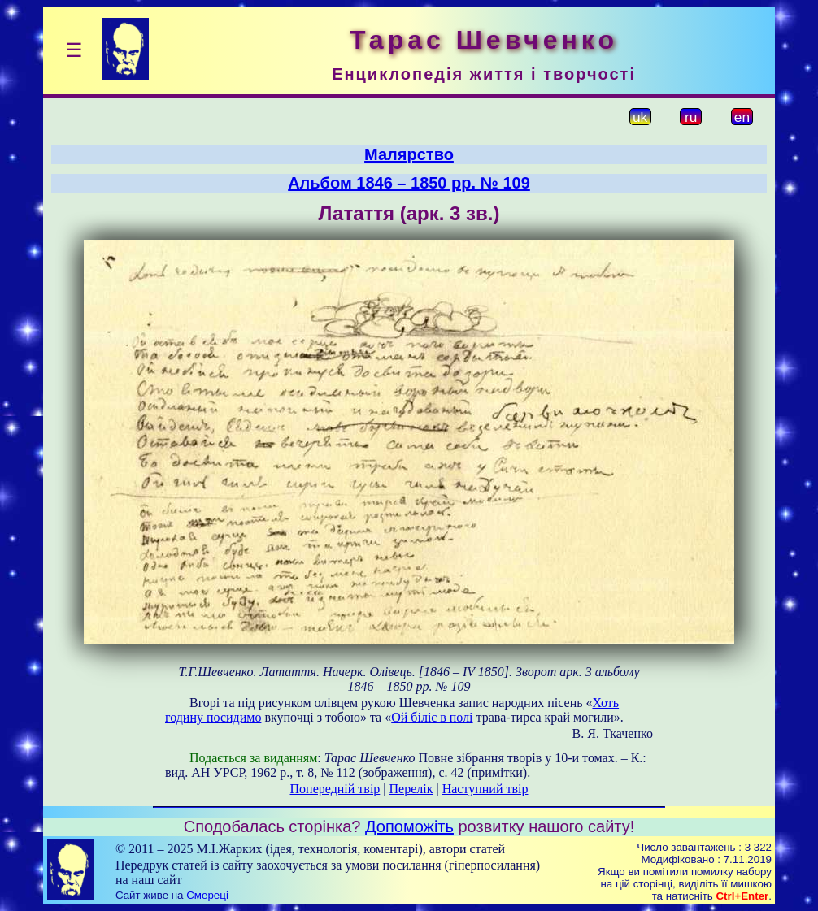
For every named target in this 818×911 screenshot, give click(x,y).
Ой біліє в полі (431, 717)
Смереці (207, 895)
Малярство (409, 154)
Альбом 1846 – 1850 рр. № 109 (409, 183)
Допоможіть (409, 826)
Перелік (411, 789)
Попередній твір (335, 789)
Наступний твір (485, 789)
